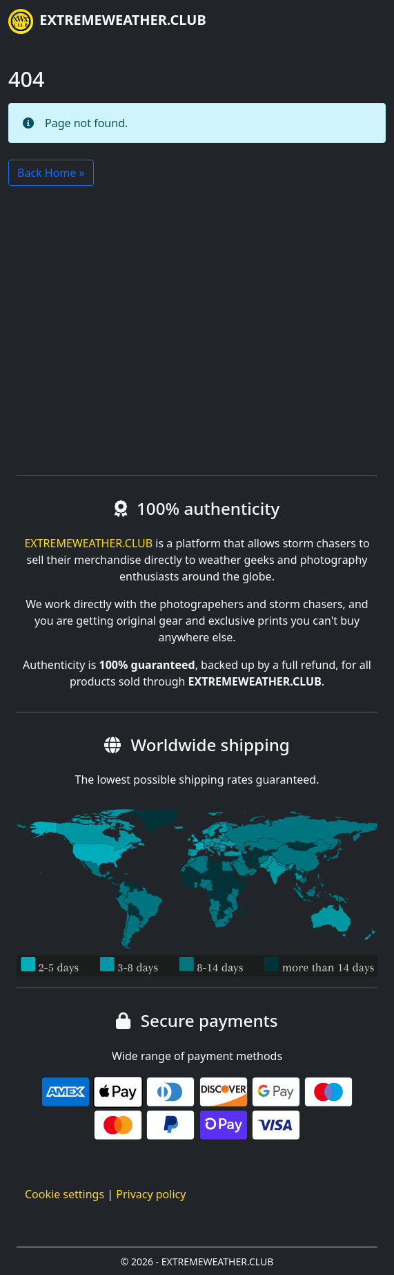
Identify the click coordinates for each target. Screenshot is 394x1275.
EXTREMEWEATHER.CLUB (107, 21)
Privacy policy (151, 1194)
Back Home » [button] (51, 172)
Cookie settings (64, 1194)
